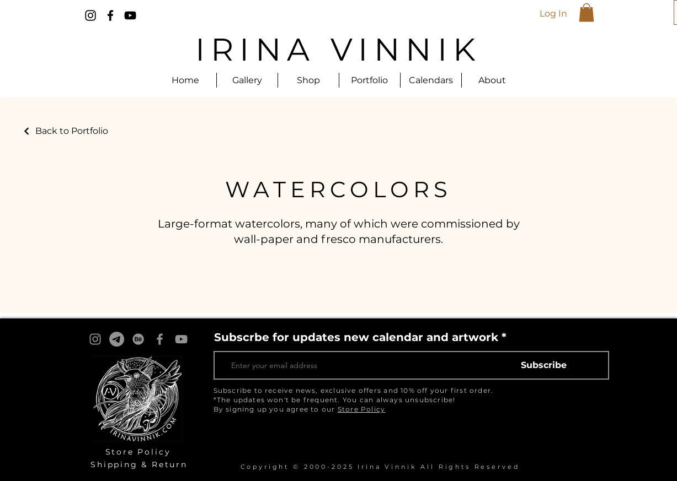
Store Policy (361, 409)
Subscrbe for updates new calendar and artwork (356, 337)
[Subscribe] (544, 365)
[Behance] (138, 339)
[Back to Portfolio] (65, 131)
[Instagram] (90, 15)
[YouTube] (130, 15)
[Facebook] (110, 15)
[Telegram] (116, 339)
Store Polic (135, 452)
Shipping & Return (139, 464)
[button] (586, 12)
